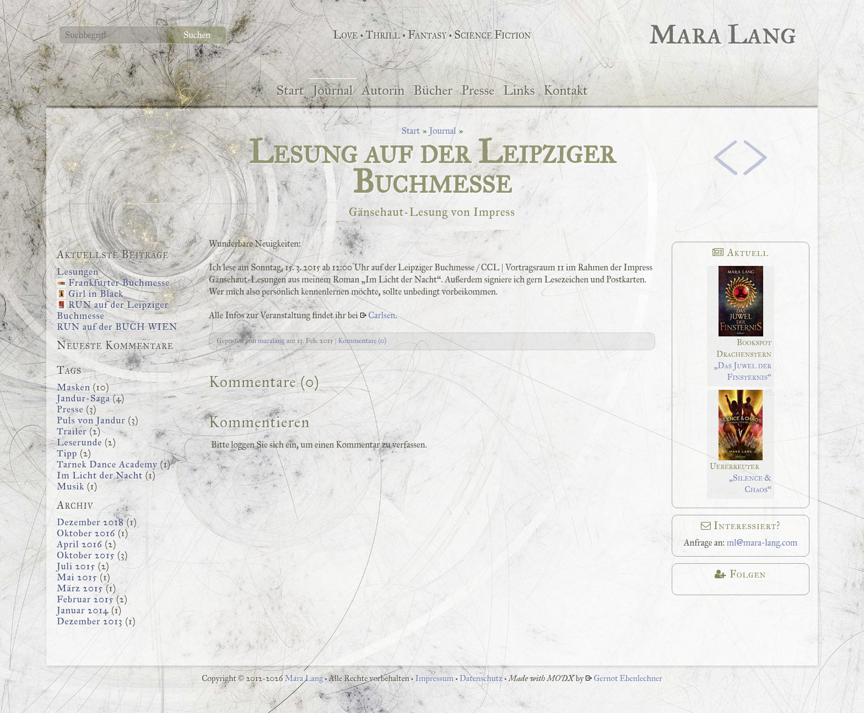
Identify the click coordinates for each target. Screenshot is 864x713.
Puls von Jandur (91, 420)
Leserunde (79, 442)
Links (518, 90)
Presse (477, 90)
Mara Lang (305, 678)
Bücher (432, 90)
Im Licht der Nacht (100, 475)
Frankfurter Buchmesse (119, 283)
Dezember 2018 (90, 522)
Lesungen (78, 271)
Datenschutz (481, 678)
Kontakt (565, 90)
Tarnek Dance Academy (107, 464)
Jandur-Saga (83, 398)
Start (290, 90)
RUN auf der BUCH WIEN (117, 327)
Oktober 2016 (86, 533)
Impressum (434, 678)
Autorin (382, 90)
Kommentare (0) (362, 340)
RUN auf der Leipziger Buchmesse (113, 310)
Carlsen (381, 315)
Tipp (67, 453)
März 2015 (80, 588)
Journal (332, 90)
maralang (271, 340)
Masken (73, 387)
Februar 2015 (85, 599)
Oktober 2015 (86, 555)
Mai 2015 (77, 577)
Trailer (72, 431)
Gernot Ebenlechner (627, 678)
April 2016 (79, 544)
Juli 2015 (76, 566)
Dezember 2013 (90, 621)
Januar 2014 (83, 610)
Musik (70, 486)
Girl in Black (95, 294)
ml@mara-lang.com (762, 542)
